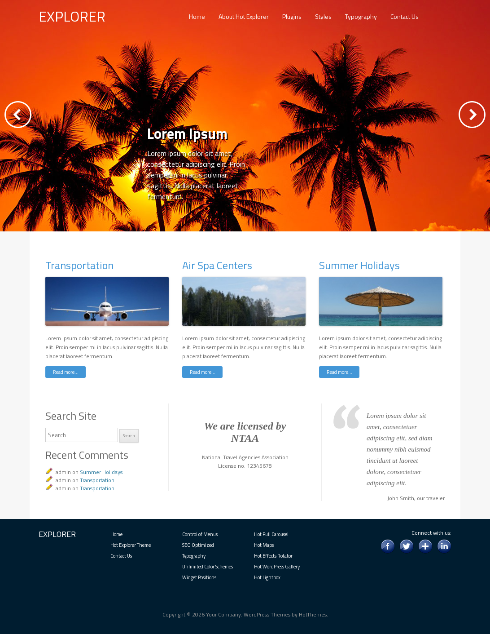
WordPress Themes (267, 614)
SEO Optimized (198, 545)
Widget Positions (199, 577)
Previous (17, 114)
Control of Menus (200, 534)
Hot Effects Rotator (273, 555)
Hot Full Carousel (271, 534)
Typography (361, 16)
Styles (323, 16)
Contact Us (404, 16)
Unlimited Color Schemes (207, 566)
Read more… (66, 372)
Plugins (292, 16)
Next (472, 114)
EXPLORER (72, 16)
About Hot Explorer (244, 16)
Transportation (79, 265)
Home (197, 16)
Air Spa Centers (217, 265)
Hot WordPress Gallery (277, 566)
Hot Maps (264, 545)
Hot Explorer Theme (130, 545)
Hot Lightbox (267, 577)
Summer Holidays (359, 265)
